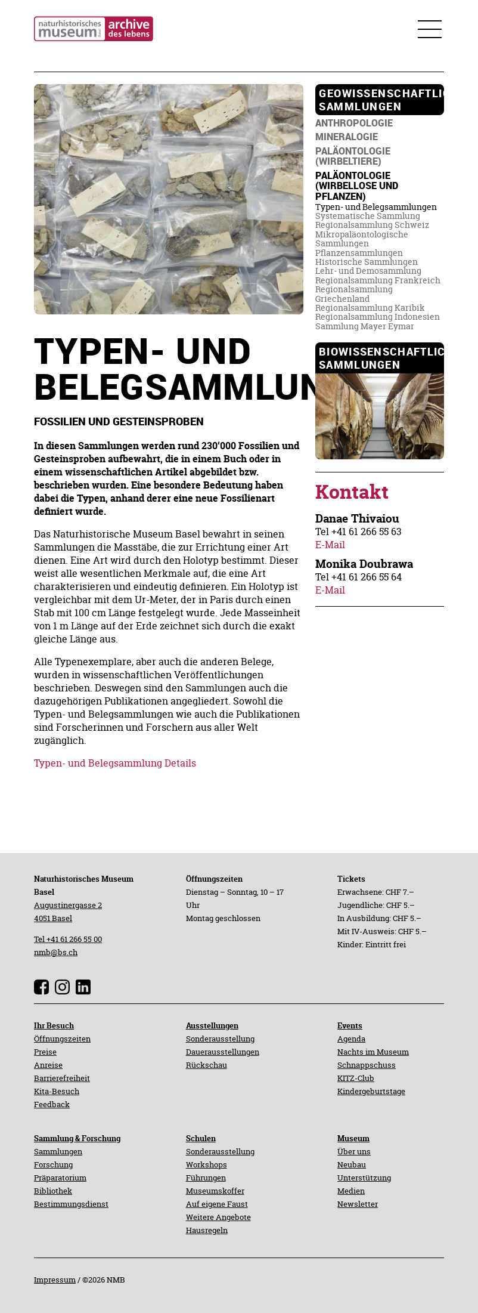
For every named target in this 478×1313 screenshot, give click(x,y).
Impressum (55, 1279)
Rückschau (206, 1064)
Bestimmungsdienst (71, 1203)
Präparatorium (60, 1177)
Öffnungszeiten (62, 1038)
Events (349, 1025)
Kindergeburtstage (371, 1091)
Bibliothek (53, 1190)
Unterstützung (364, 1177)
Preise (45, 1051)
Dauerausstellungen (222, 1051)
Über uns (354, 1151)
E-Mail (330, 544)
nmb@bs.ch (55, 952)
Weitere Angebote (218, 1217)
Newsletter (357, 1203)
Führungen (206, 1177)
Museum (353, 1138)
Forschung (53, 1164)
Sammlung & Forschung (77, 1138)
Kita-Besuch (56, 1091)
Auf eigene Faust (217, 1203)
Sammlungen (58, 1151)
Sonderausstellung (220, 1038)
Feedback (52, 1104)
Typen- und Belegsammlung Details (115, 763)
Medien (351, 1190)
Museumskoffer (215, 1190)
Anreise (48, 1064)
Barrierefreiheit (62, 1078)
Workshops (206, 1164)
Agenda (351, 1038)
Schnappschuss (366, 1064)
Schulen (201, 1138)
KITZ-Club (355, 1078)
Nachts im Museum (373, 1051)
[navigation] (379, 99)
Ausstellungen (212, 1025)
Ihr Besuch (54, 1025)
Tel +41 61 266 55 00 (68, 939)
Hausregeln (207, 1230)
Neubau (351, 1164)
